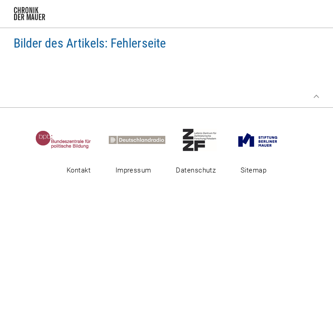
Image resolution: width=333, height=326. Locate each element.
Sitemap (253, 170)
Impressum (133, 170)
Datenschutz (196, 170)
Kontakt (79, 170)
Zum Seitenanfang (316, 96)
